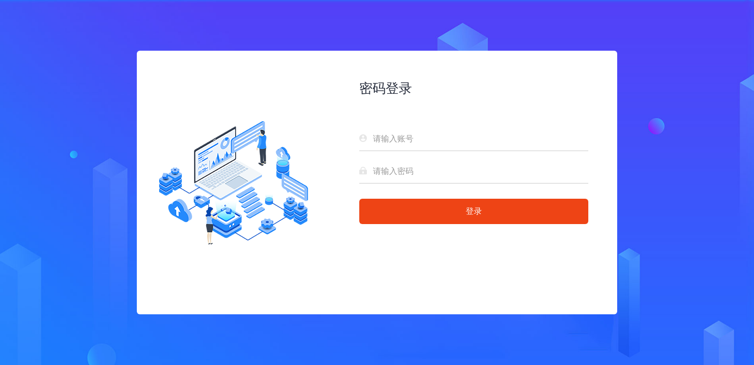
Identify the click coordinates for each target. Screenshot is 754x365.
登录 (474, 211)
